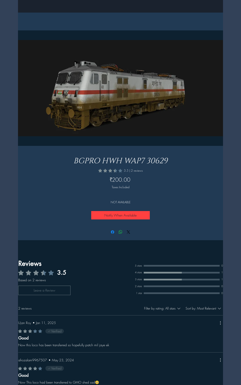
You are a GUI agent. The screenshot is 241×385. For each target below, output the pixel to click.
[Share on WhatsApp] (120, 232)
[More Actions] (220, 322)
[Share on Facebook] (112, 232)
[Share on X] (128, 232)
